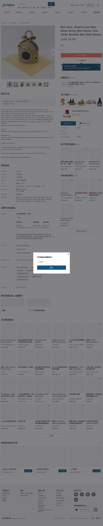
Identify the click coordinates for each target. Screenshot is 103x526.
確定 (51, 267)
